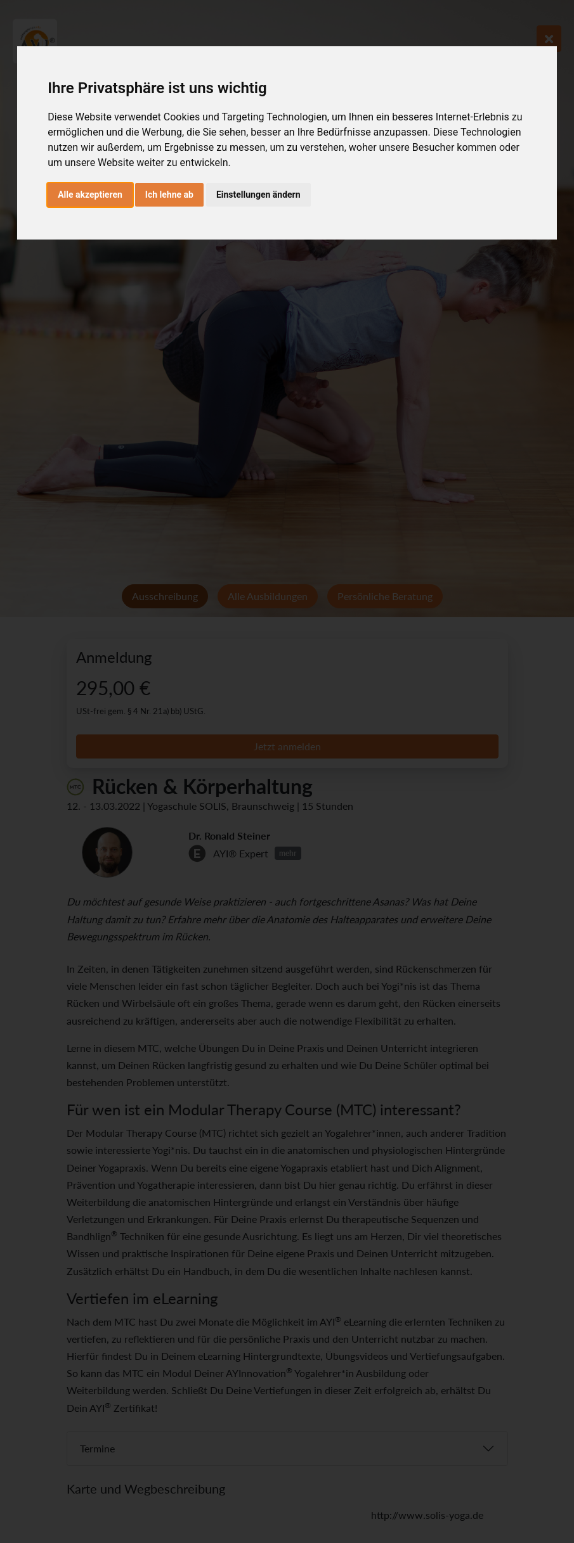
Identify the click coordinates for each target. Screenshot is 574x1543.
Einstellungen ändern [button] (258, 194)
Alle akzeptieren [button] (90, 194)
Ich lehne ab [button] (169, 194)
